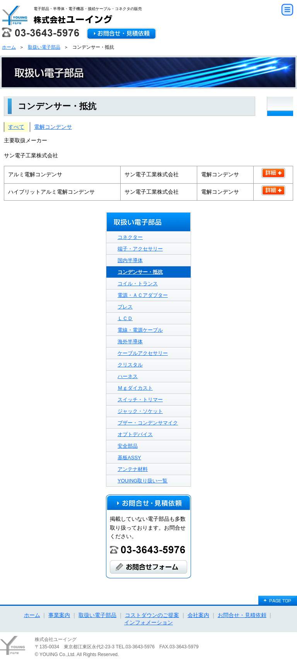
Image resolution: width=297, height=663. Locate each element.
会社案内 (198, 615)
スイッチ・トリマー (140, 399)
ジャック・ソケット (140, 411)
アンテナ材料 (133, 469)
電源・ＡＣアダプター (143, 295)
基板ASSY (129, 457)
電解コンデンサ (53, 127)
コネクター (130, 237)
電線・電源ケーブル (140, 330)
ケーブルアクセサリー (143, 353)
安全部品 (128, 446)
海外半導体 (130, 341)
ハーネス (128, 376)
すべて (16, 127)
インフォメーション (148, 622)
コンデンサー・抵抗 (140, 272)
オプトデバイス (135, 434)
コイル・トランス (138, 283)
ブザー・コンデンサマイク (148, 423)
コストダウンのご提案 (152, 615)
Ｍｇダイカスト (135, 388)
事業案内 (59, 615)
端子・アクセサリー (140, 249)
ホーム (9, 47)
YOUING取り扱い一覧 (142, 481)
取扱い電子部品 (44, 47)
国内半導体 (130, 260)
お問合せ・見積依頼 (242, 615)
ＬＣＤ (125, 318)
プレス (125, 307)
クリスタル (130, 365)
